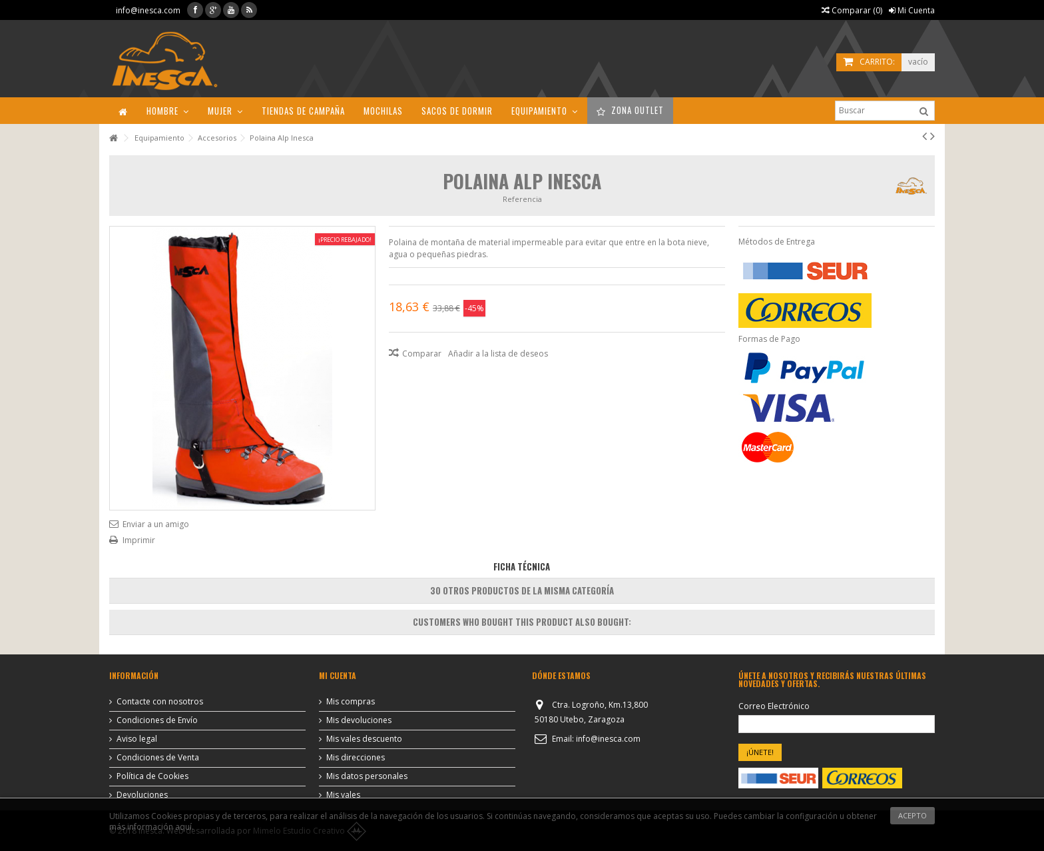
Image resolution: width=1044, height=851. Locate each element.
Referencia (522, 199)
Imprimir (139, 540)
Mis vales (343, 795)
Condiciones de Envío (157, 720)
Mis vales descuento (364, 739)
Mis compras (350, 701)
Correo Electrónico (774, 706)
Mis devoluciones (359, 720)
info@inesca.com (148, 10)
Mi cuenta (337, 675)
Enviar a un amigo (156, 524)
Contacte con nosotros (160, 701)
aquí (183, 826)
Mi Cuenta (912, 10)
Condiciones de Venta (158, 757)
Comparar (421, 353)
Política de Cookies (152, 776)
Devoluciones (142, 795)
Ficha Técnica (521, 566)
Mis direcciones (355, 757)
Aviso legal (137, 739)
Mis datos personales (366, 776)
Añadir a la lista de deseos (498, 353)
